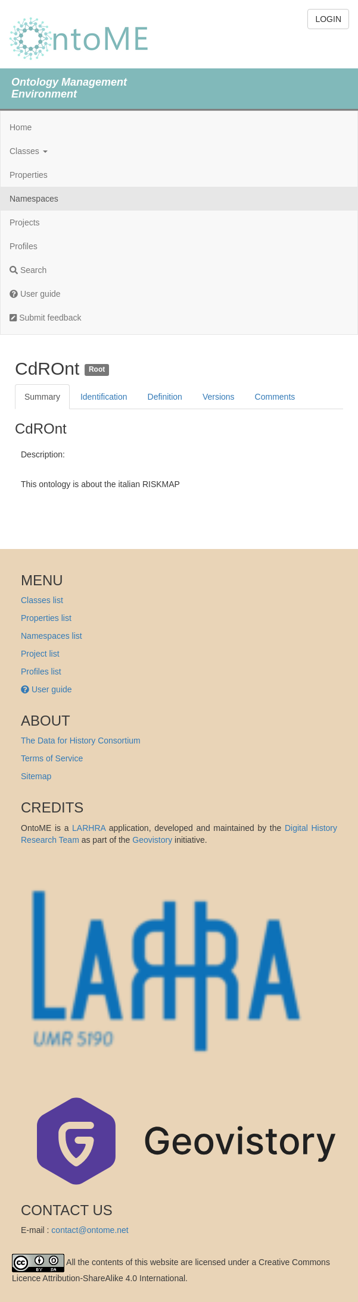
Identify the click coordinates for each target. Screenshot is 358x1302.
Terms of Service (52, 758)
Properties (29, 175)
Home (21, 127)
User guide (35, 294)
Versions (219, 396)
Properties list (46, 618)
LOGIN (328, 19)
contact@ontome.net (89, 1230)
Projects (25, 222)
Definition (165, 396)
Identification (103, 396)
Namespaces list (51, 636)
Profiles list (41, 671)
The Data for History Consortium (81, 740)
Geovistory (152, 840)
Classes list (42, 600)
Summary (42, 396)
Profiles (24, 246)
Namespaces (34, 198)
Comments (275, 396)
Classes (29, 151)
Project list (40, 653)
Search (28, 270)
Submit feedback (45, 317)
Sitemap (36, 776)
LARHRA (88, 828)
